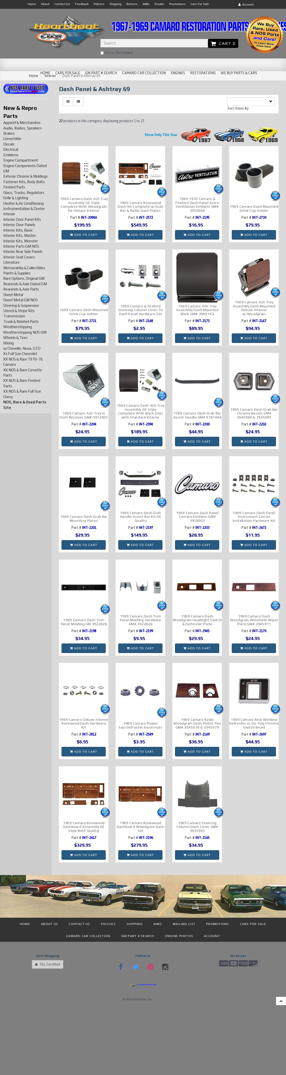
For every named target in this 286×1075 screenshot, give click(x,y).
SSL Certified (47, 964)
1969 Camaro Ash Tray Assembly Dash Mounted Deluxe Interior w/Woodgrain (254, 308)
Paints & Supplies (17, 273)
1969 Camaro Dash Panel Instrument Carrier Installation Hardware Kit (254, 517)
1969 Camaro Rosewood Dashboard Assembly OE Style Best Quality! (84, 827)
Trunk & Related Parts (21, 321)
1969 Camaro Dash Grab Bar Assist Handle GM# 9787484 (197, 415)
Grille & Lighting (15, 198)
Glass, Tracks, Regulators (23, 192)
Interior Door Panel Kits (22, 219)
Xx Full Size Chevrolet (20, 353)
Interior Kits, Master (19, 235)
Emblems (11, 155)
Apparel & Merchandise (21, 122)
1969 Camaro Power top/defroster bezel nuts (140, 725)
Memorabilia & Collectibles (24, 268)
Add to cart (83, 235)
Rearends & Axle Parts (21, 289)
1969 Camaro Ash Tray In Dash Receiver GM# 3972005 (84, 415)
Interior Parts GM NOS (21, 246)
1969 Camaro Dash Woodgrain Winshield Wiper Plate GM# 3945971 (254, 620)
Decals (8, 144)
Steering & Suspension (21, 305)
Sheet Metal (13, 295)
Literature (11, 262)
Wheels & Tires (15, 337)
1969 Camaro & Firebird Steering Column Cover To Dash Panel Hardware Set (140, 310)
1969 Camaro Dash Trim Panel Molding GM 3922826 (84, 622)
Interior (9, 214)
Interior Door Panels (19, 225)
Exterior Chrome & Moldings (25, 176)
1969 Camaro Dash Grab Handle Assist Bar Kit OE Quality (140, 517)
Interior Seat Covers (19, 257)
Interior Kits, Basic (18, 230)
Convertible (12, 138)
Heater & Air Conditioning (23, 203)
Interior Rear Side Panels (22, 251)
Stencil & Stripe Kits (19, 311)
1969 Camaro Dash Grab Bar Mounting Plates (84, 518)
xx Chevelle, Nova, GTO (21, 348)
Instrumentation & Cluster (24, 208)
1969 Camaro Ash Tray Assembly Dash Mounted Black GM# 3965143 (197, 310)
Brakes (9, 133)
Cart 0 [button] (223, 43)
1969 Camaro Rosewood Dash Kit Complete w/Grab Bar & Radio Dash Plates (140, 206)
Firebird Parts (14, 187)
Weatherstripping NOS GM (24, 332)
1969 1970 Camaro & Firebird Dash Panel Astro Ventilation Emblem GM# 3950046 (197, 204)
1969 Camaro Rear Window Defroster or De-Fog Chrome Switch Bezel (254, 723)
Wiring (8, 343)
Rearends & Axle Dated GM (25, 284)
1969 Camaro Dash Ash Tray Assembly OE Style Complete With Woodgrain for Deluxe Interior (84, 204)
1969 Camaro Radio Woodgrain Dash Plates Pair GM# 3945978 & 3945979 (197, 723)
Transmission (14, 316)
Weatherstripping (17, 327)
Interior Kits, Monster (20, 241)
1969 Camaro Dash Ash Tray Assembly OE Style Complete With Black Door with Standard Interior (141, 411)
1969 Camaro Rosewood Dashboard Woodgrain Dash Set (140, 827)
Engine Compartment (20, 160)
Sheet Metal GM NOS (20, 300)
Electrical (10, 149)
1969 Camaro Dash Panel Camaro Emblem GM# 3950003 (197, 517)
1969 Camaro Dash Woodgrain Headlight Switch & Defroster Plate (197, 620)
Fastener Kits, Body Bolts (24, 182)
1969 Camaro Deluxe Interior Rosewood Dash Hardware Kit (84, 723)
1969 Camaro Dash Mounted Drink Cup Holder (254, 208)
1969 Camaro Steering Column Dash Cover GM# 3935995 (197, 827)
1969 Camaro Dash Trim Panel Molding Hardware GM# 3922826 (140, 620)
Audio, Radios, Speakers (22, 128)
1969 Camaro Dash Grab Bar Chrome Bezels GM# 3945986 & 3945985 (254, 413)
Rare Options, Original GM (23, 278)
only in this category (116, 53)
